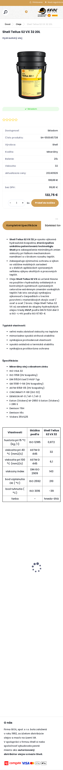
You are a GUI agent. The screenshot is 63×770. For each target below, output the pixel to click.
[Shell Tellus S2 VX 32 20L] (31, 73)
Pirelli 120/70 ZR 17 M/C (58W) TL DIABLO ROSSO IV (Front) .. (19, 562)
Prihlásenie (37, 2)
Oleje (18, 24)
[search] (5, 12)
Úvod (7, 24)
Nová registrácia (55, 2)
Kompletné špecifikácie (21, 225)
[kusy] (16, 203)
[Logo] (48, 12)
